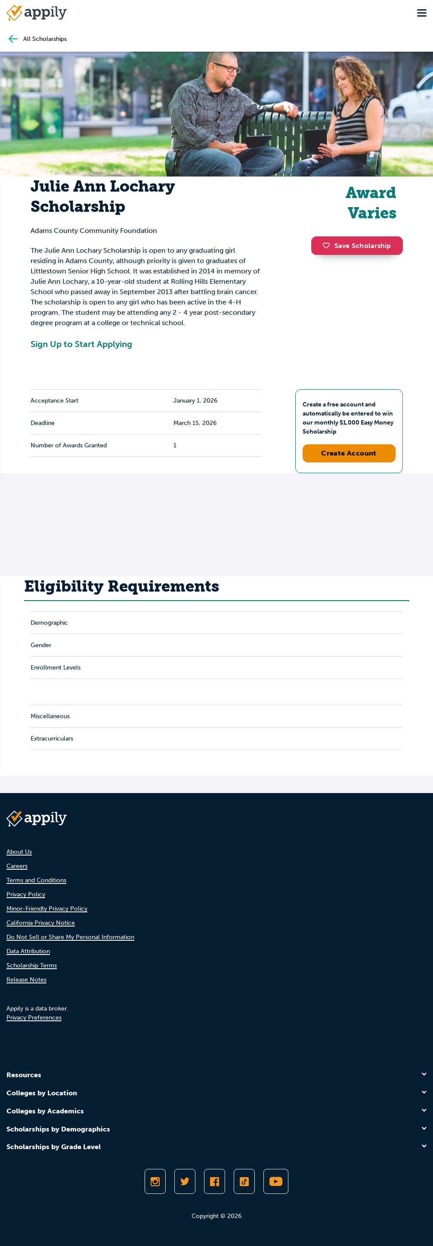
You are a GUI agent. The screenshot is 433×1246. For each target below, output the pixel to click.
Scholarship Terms (31, 965)
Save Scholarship (357, 246)
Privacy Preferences (34, 1017)
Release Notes (26, 979)
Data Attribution (28, 951)
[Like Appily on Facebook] (214, 1181)
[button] (328, 245)
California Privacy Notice (40, 923)
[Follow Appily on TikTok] (244, 1181)
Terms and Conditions (36, 880)
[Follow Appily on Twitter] (184, 1181)
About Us (19, 851)
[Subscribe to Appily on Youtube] (275, 1181)
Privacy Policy (25, 894)
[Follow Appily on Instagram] (155, 1181)
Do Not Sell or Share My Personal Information (70, 937)
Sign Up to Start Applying (81, 344)
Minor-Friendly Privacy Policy (46, 908)
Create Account (349, 453)
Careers (17, 866)
